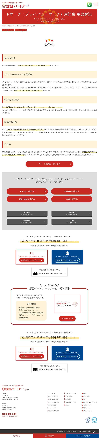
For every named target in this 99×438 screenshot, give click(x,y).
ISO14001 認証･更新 (53, 402)
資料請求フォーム (87, 408)
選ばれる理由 (68, 396)
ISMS (24, 30)
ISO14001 (18, 30)
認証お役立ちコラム (70, 402)
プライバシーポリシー (72, 431)
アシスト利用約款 (61, 431)
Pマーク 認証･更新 (52, 396)
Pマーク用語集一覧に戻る (49, 164)
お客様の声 (67, 399)
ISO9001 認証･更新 (52, 399)
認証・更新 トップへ (27, 213)
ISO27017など (51, 408)
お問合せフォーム (87, 410)
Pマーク (5, 30)
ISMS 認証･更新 (51, 405)
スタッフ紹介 (86, 396)
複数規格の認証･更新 (53, 411)
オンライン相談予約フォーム (89, 402)
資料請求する (67, 318)
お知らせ (84, 399)
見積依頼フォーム (87, 405)
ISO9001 (11, 30)
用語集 (66, 405)
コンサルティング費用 (70, 393)
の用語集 (27, 191)
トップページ (51, 393)
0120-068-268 (9, 414)
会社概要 (84, 393)
